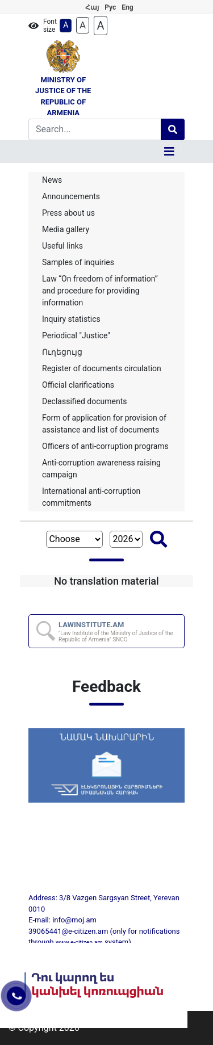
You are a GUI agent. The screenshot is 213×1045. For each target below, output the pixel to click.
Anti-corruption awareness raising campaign (101, 468)
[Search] (94, 129)
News (52, 179)
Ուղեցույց (62, 351)
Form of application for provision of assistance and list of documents (104, 423)
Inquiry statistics (71, 319)
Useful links (62, 245)
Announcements (71, 196)
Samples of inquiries (78, 262)
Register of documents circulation (101, 368)
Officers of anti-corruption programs (105, 446)
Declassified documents (84, 401)
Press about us (68, 212)
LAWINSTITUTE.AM (121, 631)
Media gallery (65, 229)
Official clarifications (78, 384)
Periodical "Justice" (76, 335)
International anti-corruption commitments (91, 496)
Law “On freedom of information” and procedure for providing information (100, 290)
